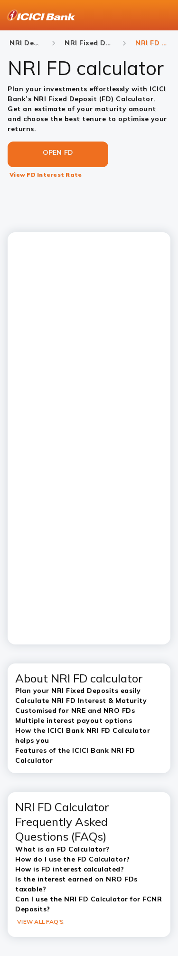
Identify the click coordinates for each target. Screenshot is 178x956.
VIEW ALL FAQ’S (40, 921)
